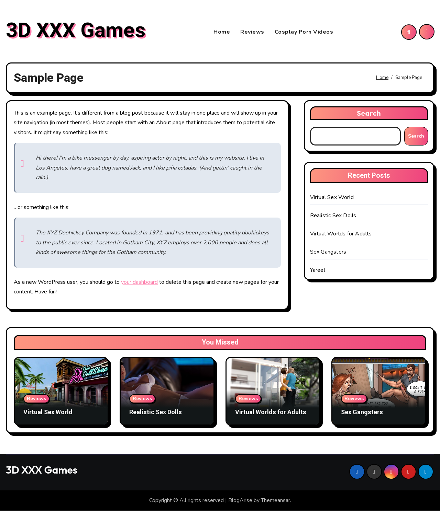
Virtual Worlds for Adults (341, 235)
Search (369, 114)
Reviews (252, 33)
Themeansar (275, 502)
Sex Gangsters (328, 253)
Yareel (317, 271)
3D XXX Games (75, 31)
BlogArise (240, 502)
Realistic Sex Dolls (333, 217)
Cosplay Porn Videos (304, 33)
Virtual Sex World (332, 198)
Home (221, 33)
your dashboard (139, 283)
